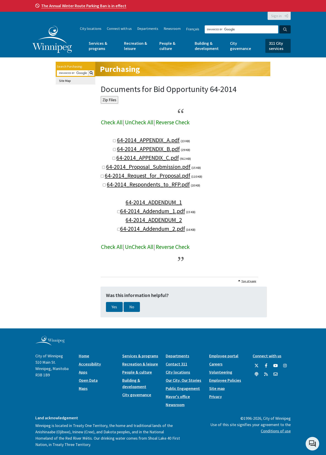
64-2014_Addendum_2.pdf (152, 228)
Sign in (276, 16)
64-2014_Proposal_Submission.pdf (148, 166)
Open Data (88, 380)
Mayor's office (178, 396)
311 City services (276, 46)
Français (192, 29)
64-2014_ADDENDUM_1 (154, 202)
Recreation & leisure (135, 46)
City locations (90, 28)
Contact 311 (176, 364)
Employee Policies (225, 380)
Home (84, 355)
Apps (83, 372)
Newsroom (172, 28)
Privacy (215, 396)
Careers (216, 364)
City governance (240, 46)
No (131, 306)
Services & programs (98, 46)
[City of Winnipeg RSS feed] (266, 374)
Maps (83, 388)
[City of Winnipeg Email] (275, 374)
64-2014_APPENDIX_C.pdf (147, 157)
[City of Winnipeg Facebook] (266, 366)
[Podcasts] (256, 374)
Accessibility (90, 364)
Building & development (207, 46)
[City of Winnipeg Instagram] (285, 366)
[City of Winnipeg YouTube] (275, 366)
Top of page (248, 281)
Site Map (65, 81)
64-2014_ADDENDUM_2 (154, 220)
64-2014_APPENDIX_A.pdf (148, 140)
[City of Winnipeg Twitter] (256, 366)
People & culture (167, 46)
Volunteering (220, 372)
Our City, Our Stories (183, 380)
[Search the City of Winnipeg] (241, 29)
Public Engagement (183, 388)
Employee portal (223, 355)
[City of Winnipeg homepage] (50, 344)
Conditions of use (276, 431)
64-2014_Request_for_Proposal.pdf (147, 175)
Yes (114, 306)
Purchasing (120, 69)
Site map (217, 388)
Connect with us (119, 28)
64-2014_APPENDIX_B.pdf (148, 149)
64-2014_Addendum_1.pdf (152, 211)
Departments (147, 28)
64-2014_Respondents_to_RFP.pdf (148, 184)
